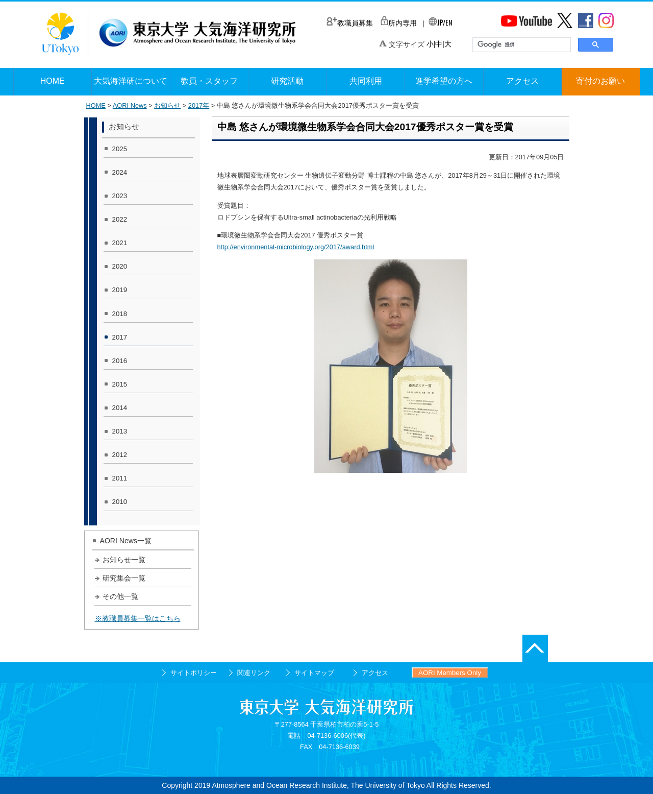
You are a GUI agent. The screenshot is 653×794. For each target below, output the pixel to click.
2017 (120, 337)
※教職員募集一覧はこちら (138, 618)
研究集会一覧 (124, 578)
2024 (120, 172)
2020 (120, 266)
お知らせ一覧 (124, 560)
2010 (120, 502)
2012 (120, 455)
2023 (120, 196)
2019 (120, 290)
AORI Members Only (449, 673)
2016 (120, 361)
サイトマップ (314, 673)
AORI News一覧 (126, 541)
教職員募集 (349, 23)
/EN (440, 22)
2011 (120, 478)
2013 (120, 431)
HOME (96, 105)
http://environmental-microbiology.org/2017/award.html (295, 247)
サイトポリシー (193, 673)
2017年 (198, 105)
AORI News (130, 105)
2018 (120, 314)
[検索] (521, 45)
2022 (120, 219)
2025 (120, 149)
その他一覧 (120, 596)
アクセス (375, 673)
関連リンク (253, 673)
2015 (120, 384)
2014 (120, 408)
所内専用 (399, 23)
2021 (120, 243)
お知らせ (167, 105)
